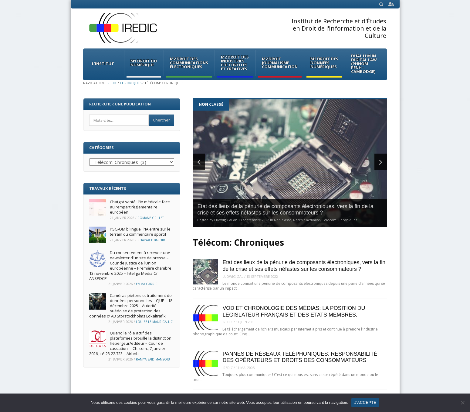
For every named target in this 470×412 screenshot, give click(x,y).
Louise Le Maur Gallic (154, 322)
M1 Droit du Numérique (143, 63)
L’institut (103, 63)
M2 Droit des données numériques (324, 62)
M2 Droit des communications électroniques (189, 62)
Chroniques (130, 83)
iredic (227, 322)
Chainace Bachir (151, 240)
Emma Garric (146, 284)
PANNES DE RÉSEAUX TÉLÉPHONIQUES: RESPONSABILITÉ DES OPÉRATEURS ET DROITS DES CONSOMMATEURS (299, 357)
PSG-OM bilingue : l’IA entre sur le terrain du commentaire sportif (140, 231)
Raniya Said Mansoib (153, 359)
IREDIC (112, 83)
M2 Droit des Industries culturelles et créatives (235, 62)
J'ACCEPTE (365, 402)
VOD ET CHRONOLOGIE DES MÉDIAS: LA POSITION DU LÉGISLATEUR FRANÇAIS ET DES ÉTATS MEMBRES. (293, 311)
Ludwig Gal (232, 276)
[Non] (462, 403)
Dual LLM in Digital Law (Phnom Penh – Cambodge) (364, 63)
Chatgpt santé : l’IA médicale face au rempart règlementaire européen (140, 207)
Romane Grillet (150, 218)
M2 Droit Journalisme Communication (280, 62)
